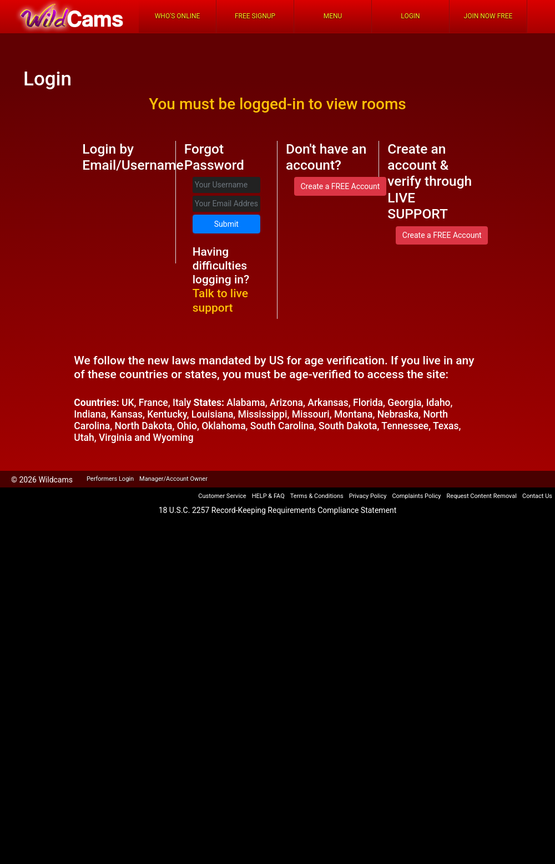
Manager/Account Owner (173, 478)
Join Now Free (488, 16)
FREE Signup (255, 16)
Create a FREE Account (340, 186)
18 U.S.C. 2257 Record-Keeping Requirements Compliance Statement (278, 510)
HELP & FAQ (268, 496)
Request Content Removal (482, 496)
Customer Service (222, 496)
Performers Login (110, 478)
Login (410, 16)
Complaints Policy (416, 496)
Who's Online (177, 16)
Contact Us (537, 496)
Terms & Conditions (317, 496)
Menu (333, 16)
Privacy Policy (368, 496)
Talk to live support (220, 300)
